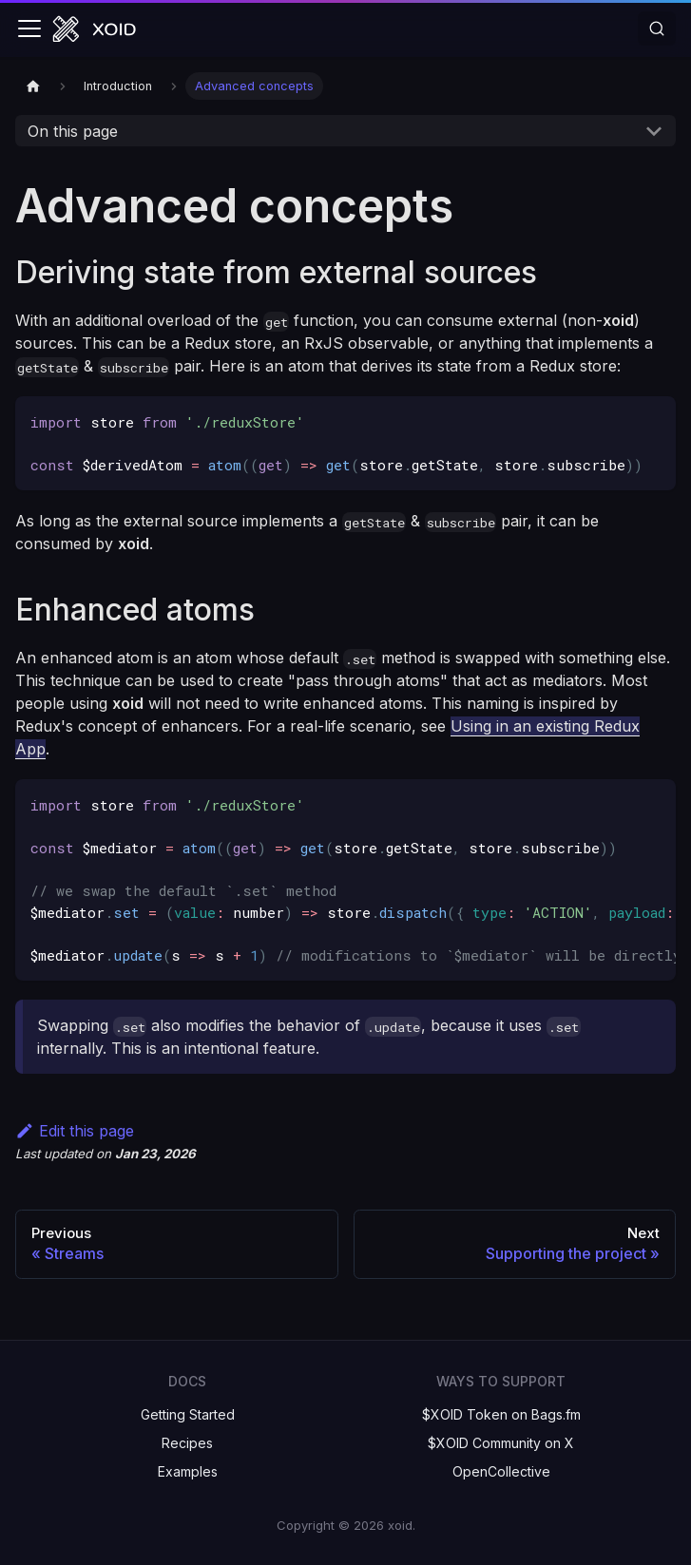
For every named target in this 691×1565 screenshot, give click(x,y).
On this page (73, 131)
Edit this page (74, 1130)
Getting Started (188, 1414)
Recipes (187, 1443)
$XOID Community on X (501, 1443)
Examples (188, 1471)
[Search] (657, 28)
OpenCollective (501, 1471)
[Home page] (33, 86)
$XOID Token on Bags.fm (501, 1414)
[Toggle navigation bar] (29, 28)
